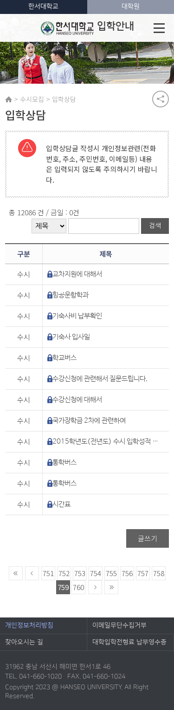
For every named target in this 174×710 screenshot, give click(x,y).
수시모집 (32, 99)
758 (158, 573)
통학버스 (64, 462)
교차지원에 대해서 (77, 274)
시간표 (61, 504)
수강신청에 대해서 (77, 400)
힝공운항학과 (70, 295)
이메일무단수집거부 (119, 625)
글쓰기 (147, 538)
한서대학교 (43, 6)
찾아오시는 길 (24, 642)
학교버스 (64, 358)
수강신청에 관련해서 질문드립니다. (100, 379)
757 (142, 573)
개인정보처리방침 (29, 625)
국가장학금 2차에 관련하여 (89, 421)
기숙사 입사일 (71, 337)
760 (78, 587)
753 (79, 573)
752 (64, 573)
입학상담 (64, 99)
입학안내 (87, 27)
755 (111, 573)
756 (127, 573)
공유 (160, 99)
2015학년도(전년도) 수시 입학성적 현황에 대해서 (106, 441)
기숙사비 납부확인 (77, 316)
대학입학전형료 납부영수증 (129, 642)
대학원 (131, 6)
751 (48, 573)
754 (95, 573)
